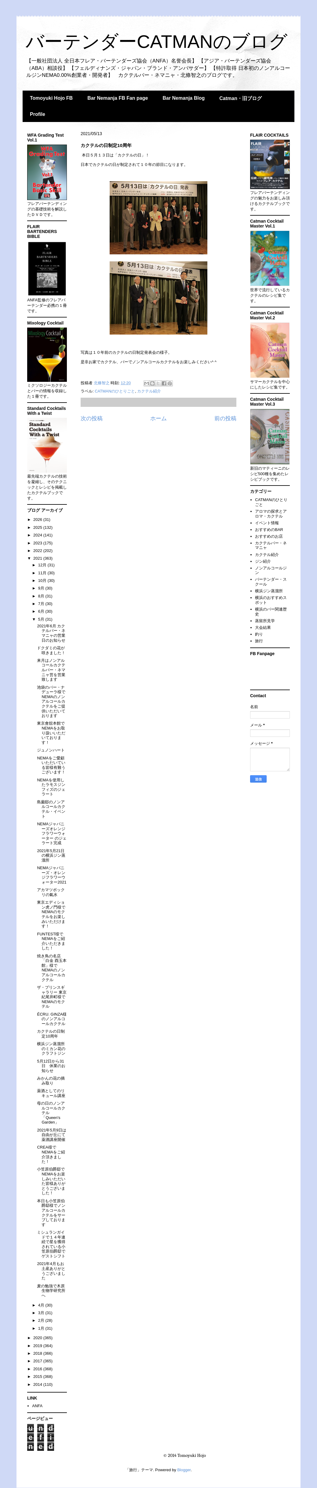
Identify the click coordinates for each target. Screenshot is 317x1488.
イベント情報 (267, 523)
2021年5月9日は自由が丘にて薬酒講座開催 (51, 1135)
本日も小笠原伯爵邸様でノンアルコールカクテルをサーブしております (51, 1213)
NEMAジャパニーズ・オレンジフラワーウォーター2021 (51, 875)
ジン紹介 (263, 561)
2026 (38, 519)
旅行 (259, 641)
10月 (43, 580)
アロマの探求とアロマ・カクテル (271, 513)
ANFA (37, 1406)
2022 (38, 550)
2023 (38, 543)
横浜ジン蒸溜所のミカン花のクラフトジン (51, 1049)
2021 (38, 558)
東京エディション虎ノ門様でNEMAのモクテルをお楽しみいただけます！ (51, 914)
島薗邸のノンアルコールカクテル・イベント (51, 809)
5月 (42, 619)
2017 (38, 1361)
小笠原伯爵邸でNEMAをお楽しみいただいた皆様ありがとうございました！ (51, 1181)
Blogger (184, 1470)
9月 (42, 588)
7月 (42, 603)
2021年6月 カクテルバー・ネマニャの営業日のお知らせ (51, 633)
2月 (42, 1320)
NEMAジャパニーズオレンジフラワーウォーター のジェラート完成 (52, 833)
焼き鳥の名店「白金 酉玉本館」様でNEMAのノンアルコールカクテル (52, 968)
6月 (42, 611)
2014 (38, 1384)
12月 (43, 565)
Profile (37, 114)
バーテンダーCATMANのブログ (156, 41)
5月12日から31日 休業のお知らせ (51, 1066)
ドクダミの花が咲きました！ (51, 650)
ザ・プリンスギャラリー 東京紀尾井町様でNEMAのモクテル (52, 997)
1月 (42, 1328)
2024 (38, 535)
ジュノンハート (51, 750)
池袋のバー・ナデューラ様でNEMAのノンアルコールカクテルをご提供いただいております (51, 701)
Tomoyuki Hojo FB (51, 98)
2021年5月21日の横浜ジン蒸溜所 (51, 855)
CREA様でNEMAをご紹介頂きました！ (51, 1154)
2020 (38, 1338)
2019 (38, 1345)
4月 (42, 1305)
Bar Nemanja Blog (183, 98)
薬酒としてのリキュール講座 (51, 1093)
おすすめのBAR (269, 529)
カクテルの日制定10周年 (51, 1033)
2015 (38, 1376)
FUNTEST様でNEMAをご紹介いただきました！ (51, 941)
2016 (38, 1369)
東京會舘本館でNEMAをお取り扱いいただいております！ (51, 732)
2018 (38, 1353)
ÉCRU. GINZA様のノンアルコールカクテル (52, 1019)
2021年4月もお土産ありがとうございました (51, 1270)
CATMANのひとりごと (115, 391)
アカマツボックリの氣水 (51, 892)
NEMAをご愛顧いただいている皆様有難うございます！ (51, 765)
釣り (259, 634)
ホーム (158, 418)
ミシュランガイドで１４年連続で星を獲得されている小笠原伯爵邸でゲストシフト (51, 1244)
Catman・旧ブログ (240, 98)
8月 (42, 596)
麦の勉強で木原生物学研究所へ (51, 1291)
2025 (38, 527)
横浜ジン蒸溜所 (269, 591)
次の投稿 (92, 418)
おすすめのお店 (269, 536)
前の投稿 (225, 418)
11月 (43, 573)
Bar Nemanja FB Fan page (117, 98)
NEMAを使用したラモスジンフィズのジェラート (51, 787)
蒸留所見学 (265, 621)
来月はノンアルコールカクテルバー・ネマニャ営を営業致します (51, 670)
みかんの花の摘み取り (51, 1080)
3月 (42, 1313)
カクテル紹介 (149, 391)
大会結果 (263, 627)
